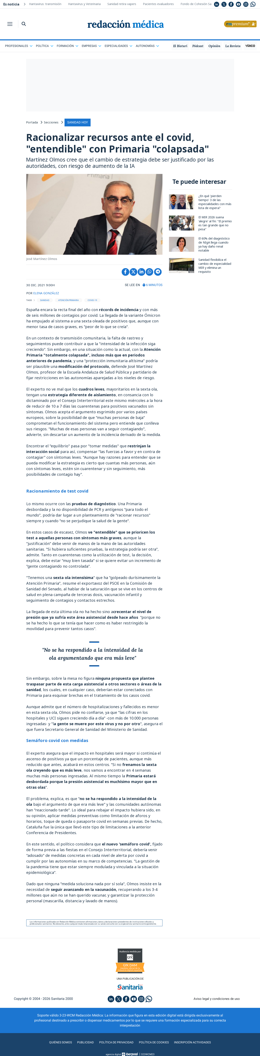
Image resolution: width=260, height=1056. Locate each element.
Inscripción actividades (197, 1044)
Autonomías (147, 46)
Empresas (91, 46)
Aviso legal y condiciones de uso (217, 1001)
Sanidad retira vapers (121, 4)
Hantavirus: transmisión (45, 4)
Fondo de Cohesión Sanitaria (200, 4)
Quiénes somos (55, 1044)
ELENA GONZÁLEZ (47, 295)
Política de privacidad (114, 1044)
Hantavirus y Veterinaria (84, 4)
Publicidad (81, 1044)
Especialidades (118, 46)
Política (44, 46)
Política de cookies (155, 1044)
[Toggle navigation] (9, 24)
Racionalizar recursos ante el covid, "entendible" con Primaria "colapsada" (127, 143)
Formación (67, 46)
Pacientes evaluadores (158, 4)
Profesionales (19, 46)
